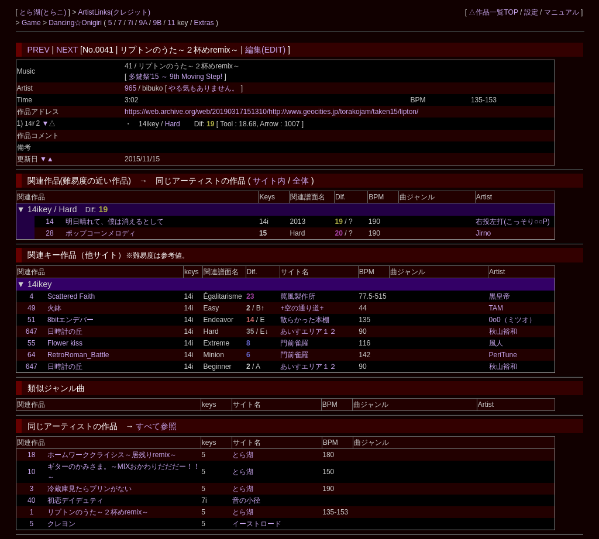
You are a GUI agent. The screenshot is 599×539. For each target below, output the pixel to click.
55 (31, 343)
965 (130, 88)
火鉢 (54, 308)
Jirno (483, 233)
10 (31, 472)
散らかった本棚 (304, 320)
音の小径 (246, 500)
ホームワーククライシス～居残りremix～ (112, 455)
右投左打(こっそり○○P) (513, 221)
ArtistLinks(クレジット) (114, 12)
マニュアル (561, 12)
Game (32, 23)
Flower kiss (64, 343)
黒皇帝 (499, 296)
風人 (496, 343)
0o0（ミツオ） (512, 320)
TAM (496, 308)
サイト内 (269, 180)
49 (31, 308)
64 (31, 355)
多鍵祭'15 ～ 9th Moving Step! (175, 76)
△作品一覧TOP (493, 12)
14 (49, 221)
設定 (531, 12)
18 (31, 455)
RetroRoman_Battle (78, 355)
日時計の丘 (64, 331)
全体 (300, 180)
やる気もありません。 (204, 88)
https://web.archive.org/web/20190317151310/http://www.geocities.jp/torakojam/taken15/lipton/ (271, 112)
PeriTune (503, 355)
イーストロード (256, 524)
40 (31, 500)
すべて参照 (156, 426)
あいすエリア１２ (308, 331)
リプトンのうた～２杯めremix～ (98, 512)
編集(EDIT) (265, 49)
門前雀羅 (294, 343)
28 (49, 233)
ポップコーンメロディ (101, 233)
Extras (204, 23)
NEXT (67, 49)
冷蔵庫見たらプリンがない (89, 489)
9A (143, 23)
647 (31, 331)
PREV (38, 49)
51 (31, 320)
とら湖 (242, 455)
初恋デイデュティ (75, 500)
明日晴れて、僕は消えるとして (115, 221)
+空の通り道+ (301, 308)
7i (130, 23)
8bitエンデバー (70, 320)
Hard (172, 124)
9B (157, 23)
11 (171, 23)
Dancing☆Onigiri (76, 23)
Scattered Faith (71, 296)
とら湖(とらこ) (43, 12)
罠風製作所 (297, 296)
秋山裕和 (503, 331)
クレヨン (61, 524)
